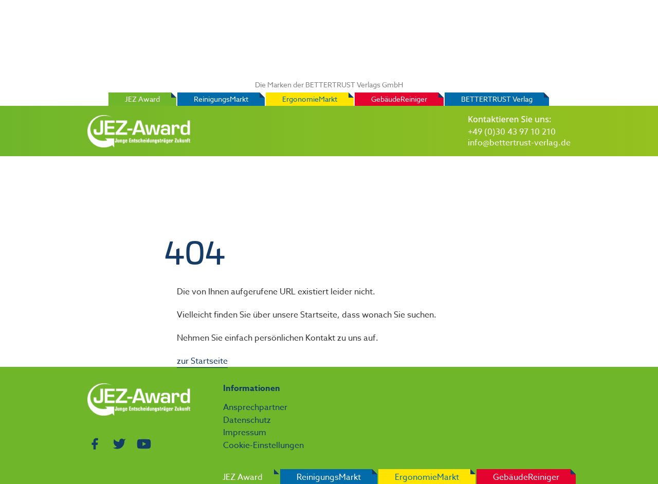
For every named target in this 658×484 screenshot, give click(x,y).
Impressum (244, 432)
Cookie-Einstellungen (263, 445)
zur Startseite (202, 361)
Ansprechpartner (255, 407)
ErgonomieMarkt (309, 99)
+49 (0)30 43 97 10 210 (512, 132)
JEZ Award (142, 99)
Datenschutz (247, 420)
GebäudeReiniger (399, 99)
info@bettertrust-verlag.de (519, 143)
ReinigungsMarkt (221, 99)
